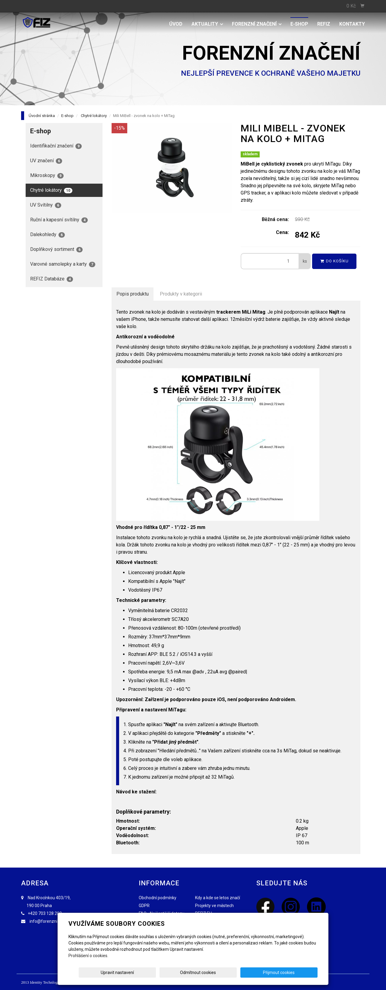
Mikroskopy (47, 175)
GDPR (144, 905)
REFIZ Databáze (51, 279)
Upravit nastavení (195, 972)
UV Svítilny (45, 205)
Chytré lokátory (94, 115)
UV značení (46, 161)
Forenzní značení (256, 24)
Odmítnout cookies (245, 972)
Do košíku (334, 261)
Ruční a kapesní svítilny (59, 220)
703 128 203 (50, 913)
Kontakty (352, 24)
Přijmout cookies (294, 972)
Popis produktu (132, 294)
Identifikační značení (56, 146)
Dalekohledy (47, 235)
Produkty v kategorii (181, 294)
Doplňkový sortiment (56, 249)
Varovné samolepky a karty (62, 264)
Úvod (175, 24)
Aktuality (207, 24)
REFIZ (323, 24)
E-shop (299, 24)
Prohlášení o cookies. (88, 955)
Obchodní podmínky (157, 897)
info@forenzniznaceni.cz (54, 921)
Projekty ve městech (214, 905)
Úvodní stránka (42, 115)
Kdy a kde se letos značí (217, 897)
